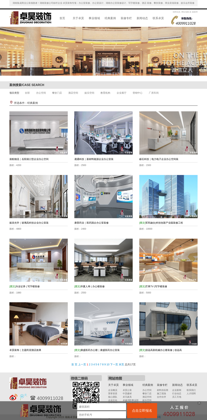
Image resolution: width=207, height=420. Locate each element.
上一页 (82, 364)
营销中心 (137, 92)
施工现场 (161, 393)
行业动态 (176, 393)
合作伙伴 (161, 397)
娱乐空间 (89, 92)
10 (108, 364)
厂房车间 (154, 92)
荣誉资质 (112, 393)
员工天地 (176, 397)
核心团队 (112, 397)
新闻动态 (142, 18)
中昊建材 (127, 393)
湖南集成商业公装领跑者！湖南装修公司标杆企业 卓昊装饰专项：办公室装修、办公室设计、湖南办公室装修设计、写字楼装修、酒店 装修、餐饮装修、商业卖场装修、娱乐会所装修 (104, 3)
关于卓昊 (78, 18)
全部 (27, 92)
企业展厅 (121, 92)
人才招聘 (191, 393)
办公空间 (41, 92)
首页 (62, 18)
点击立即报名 (142, 410)
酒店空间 (73, 92)
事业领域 (94, 18)
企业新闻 (176, 390)
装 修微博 (193, 12)
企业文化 (112, 400)
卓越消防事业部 (131, 400)
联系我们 (191, 390)
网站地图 (185, 12)
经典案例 (110, 18)
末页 (121, 364)
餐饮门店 (57, 92)
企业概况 (112, 390)
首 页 (74, 364)
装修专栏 (126, 18)
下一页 (114, 364)
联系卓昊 (158, 18)
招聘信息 (176, 12)
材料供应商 (162, 390)
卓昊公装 (127, 390)
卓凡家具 (127, 397)
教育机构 (105, 92)
